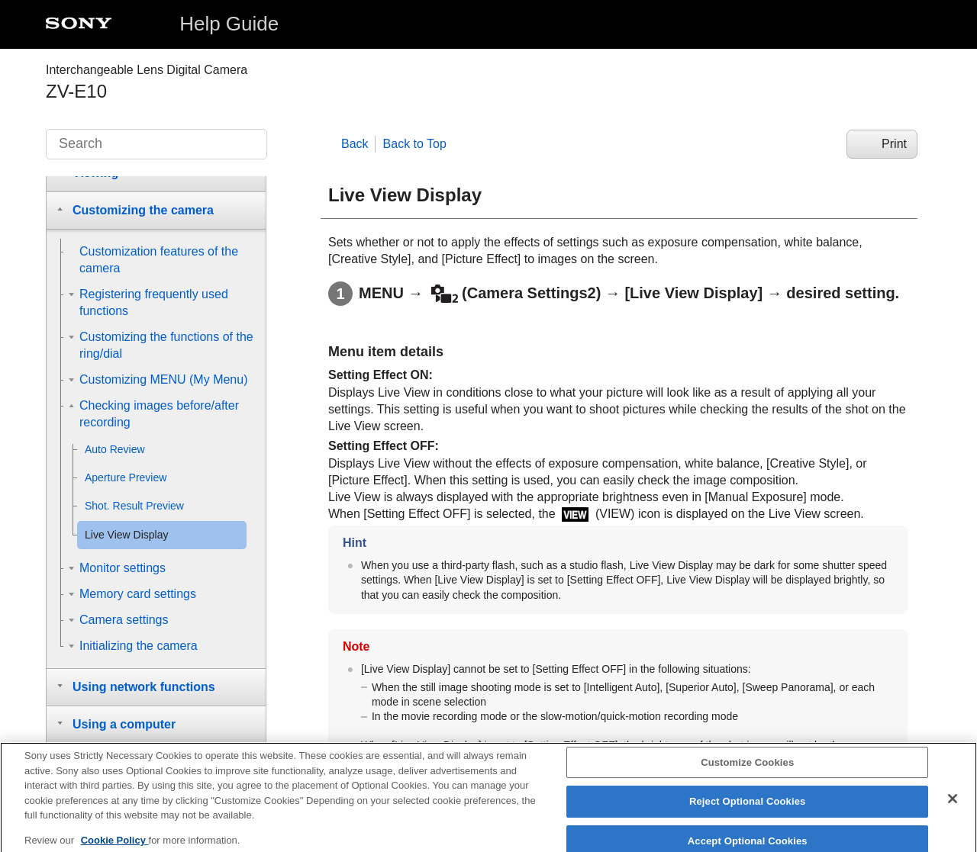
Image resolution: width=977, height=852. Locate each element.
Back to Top (415, 143)
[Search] (156, 144)
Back (355, 143)
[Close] (952, 805)
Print (894, 143)
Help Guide (229, 23)
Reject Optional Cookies (747, 809)
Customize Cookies (747, 769)
